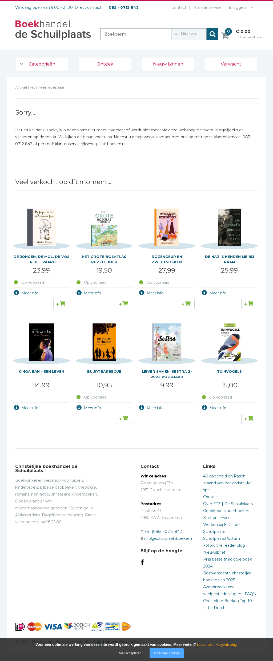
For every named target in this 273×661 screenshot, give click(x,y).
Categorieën (42, 64)
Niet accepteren (130, 653)
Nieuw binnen (168, 64)
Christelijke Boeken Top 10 (227, 600)
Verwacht (231, 64)
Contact (177, 7)
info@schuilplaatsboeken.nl (169, 538)
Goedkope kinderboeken (226, 510)
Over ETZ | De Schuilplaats (228, 503)
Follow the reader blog (224, 545)
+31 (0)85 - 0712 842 (163, 531)
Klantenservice (206, 7)
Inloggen (237, 7)
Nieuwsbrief (214, 552)
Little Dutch (214, 607)
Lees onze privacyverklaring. (217, 645)
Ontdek (105, 64)
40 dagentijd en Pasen (224, 476)
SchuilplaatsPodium (221, 538)
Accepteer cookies (167, 653)
